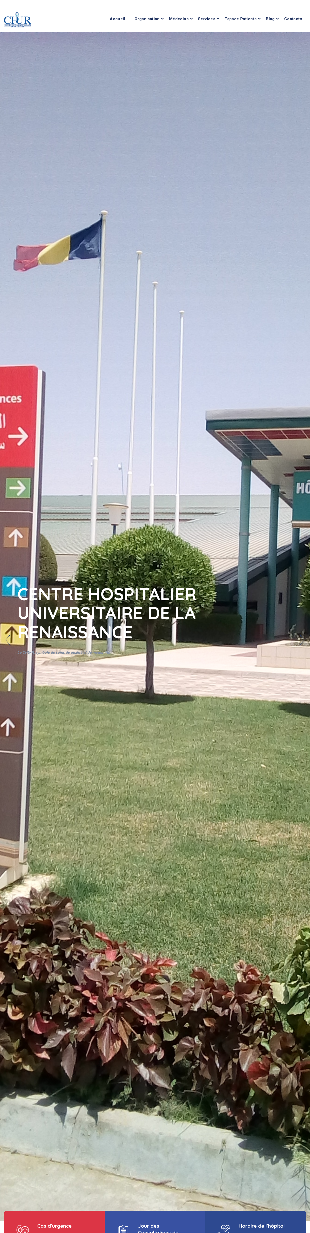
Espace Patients (240, 18)
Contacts (293, 18)
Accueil (117, 18)
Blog (270, 18)
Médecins (179, 18)
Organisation (147, 18)
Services (206, 18)
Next (302, 640)
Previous (8, 640)
